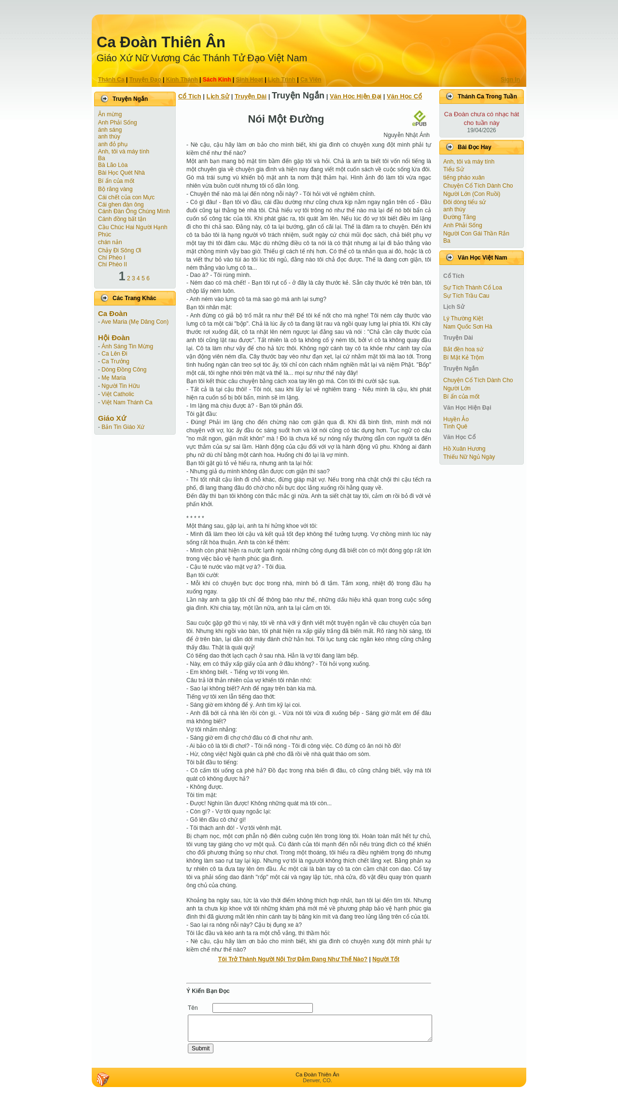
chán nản (110, 242)
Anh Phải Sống (117, 122)
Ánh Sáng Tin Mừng (127, 346)
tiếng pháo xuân (464, 177)
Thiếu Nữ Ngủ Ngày (469, 457)
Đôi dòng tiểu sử (464, 202)
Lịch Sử (218, 96)
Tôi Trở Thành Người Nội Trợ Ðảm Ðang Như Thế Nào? (292, 959)
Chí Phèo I (112, 257)
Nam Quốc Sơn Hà (467, 326)
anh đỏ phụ (112, 144)
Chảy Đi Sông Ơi (119, 250)
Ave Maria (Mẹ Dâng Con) (135, 321)
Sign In (510, 79)
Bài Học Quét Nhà (121, 172)
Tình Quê (455, 426)
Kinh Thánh (182, 79)
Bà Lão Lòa (112, 165)
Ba (101, 158)
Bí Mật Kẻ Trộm (463, 357)
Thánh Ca (111, 79)
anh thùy (109, 136)
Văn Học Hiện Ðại (355, 96)
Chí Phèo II (112, 264)
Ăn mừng (110, 114)
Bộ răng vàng (115, 189)
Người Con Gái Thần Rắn (476, 233)
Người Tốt (385, 959)
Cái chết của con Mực (126, 197)
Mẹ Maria (113, 377)
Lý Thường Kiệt (463, 318)
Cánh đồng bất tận (122, 219)
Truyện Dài (251, 96)
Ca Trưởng (115, 361)
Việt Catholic (117, 394)
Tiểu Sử (453, 169)
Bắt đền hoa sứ (463, 349)
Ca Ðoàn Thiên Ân (161, 42)
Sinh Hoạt (249, 79)
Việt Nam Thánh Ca (126, 402)
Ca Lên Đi (114, 353)
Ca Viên (311, 79)
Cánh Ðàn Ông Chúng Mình (134, 211)
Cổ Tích (189, 96)
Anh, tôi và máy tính (123, 151)
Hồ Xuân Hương (464, 448)
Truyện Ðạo (145, 79)
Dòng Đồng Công (123, 369)
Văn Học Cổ (404, 96)
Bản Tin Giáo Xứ (122, 427)
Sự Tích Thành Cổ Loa (472, 287)
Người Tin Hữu (120, 386)
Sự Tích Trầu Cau (466, 295)
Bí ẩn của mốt (116, 181)
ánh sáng (110, 129)
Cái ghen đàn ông (121, 204)
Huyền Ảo (456, 419)
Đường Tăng (459, 217)
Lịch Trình (281, 79)
